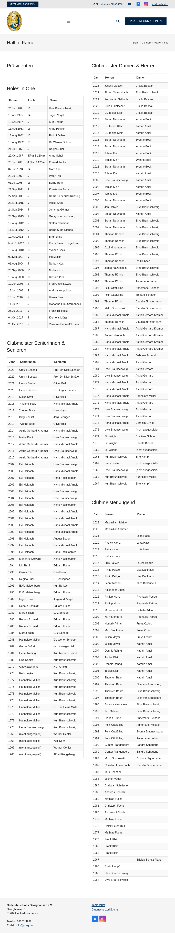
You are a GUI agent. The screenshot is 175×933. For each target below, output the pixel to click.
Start (135, 42)
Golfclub (146, 42)
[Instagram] (146, 4)
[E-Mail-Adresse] (129, 4)
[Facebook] (138, 4)
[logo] (14, 21)
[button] (68, 21)
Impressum (98, 905)
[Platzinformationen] (146, 21)
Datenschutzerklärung (105, 909)
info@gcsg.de (24, 925)
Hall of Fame (161, 42)
